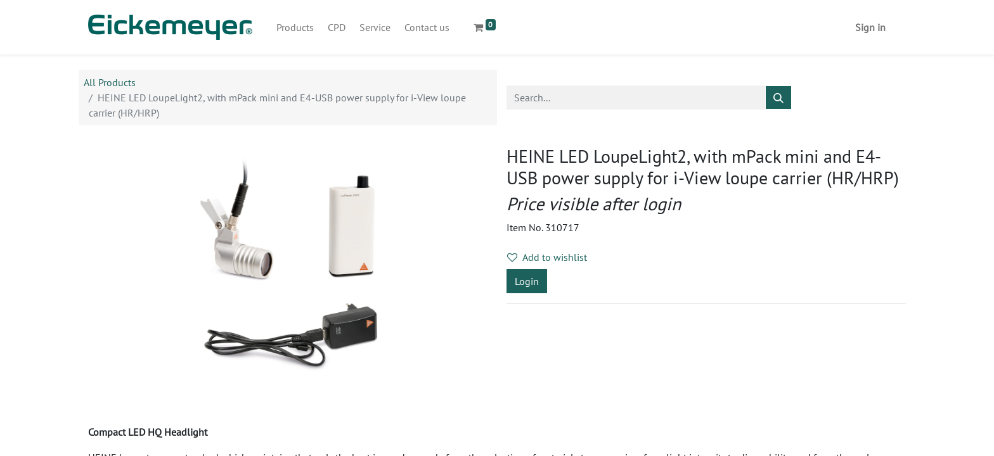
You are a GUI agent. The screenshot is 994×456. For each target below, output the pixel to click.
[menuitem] (295, 27)
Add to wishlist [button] (547, 257)
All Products (110, 82)
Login (527, 281)
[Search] (778, 98)
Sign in (870, 27)
